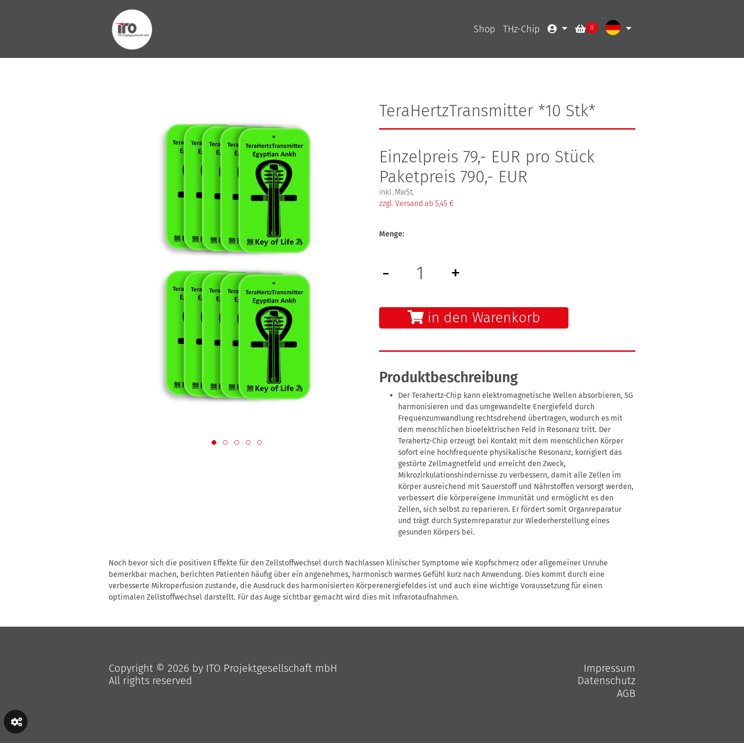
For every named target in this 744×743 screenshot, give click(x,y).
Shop (484, 29)
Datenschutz (606, 680)
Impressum (609, 668)
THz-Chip (521, 29)
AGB (626, 693)
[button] (214, 442)
